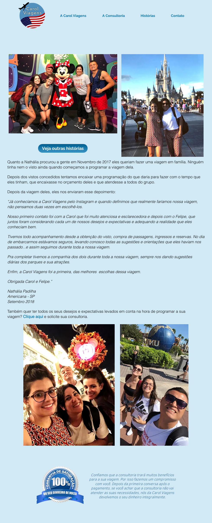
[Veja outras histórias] (63, 148)
